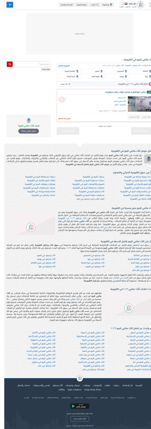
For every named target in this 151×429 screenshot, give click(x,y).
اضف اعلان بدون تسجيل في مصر (86, 199)
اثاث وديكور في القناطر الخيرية (136, 259)
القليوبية (124, 65)
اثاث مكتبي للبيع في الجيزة (89, 340)
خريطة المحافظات (48, 398)
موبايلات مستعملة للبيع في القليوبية (84, 188)
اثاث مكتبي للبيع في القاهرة (88, 347)
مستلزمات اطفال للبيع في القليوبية (134, 195)
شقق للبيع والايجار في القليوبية (135, 184)
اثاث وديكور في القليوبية (89, 366)
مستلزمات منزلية (70, 390)
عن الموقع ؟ (127, 398)
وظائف (57, 390)
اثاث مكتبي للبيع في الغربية (39, 344)
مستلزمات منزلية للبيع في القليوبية (85, 195)
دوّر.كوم (64, 426)
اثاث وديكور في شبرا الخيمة (88, 263)
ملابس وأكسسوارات (37, 385)
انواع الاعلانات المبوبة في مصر (136, 369)
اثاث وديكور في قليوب (90, 266)
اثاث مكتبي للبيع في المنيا (89, 351)
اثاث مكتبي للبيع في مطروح (39, 362)
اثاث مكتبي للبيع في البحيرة (137, 340)
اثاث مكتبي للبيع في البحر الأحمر (37, 336)
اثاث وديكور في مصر (42, 366)
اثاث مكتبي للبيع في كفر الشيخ (87, 362)
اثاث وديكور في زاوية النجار (138, 263)
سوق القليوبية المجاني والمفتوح (135, 366)
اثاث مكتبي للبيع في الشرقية (88, 344)
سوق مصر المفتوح (136, 245)
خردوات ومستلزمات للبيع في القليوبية (35, 188)
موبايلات (82, 385)
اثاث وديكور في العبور (42, 255)
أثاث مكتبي (115, 65)
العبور (112, 105)
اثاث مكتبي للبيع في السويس (136, 344)
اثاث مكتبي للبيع (115, 101)
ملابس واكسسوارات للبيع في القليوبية (132, 192)
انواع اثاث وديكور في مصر (89, 369)
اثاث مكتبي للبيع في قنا (139, 362)
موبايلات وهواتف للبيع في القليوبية (36, 184)
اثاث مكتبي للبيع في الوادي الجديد (36, 351)
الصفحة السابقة (138, 129)
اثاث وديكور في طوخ (140, 266)
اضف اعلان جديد (75, 419)
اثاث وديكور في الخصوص (89, 255)
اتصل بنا (22, 398)
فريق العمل (100, 398)
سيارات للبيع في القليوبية (89, 177)
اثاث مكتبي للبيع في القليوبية (38, 347)
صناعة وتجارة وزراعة (88, 390)
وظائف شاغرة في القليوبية (137, 199)
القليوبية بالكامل (59, 66)
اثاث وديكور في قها (42, 266)
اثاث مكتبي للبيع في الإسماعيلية (86, 336)
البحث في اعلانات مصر (114, 278)
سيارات (112, 385)
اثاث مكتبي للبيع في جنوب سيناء (37, 355)
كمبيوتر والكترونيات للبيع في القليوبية (84, 184)
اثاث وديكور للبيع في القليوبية (87, 192)
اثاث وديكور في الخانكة (139, 255)
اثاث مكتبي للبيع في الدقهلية (38, 340)
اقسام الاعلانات (143, 65)
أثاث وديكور (53, 385)
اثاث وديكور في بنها (91, 259)
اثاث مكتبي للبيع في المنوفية (136, 351)
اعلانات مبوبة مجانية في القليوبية (134, 177)
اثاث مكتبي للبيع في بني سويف (135, 355)
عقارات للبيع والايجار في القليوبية (37, 180)
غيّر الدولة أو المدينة (113, 398)
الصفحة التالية (61, 129)
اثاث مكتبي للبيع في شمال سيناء (37, 358)
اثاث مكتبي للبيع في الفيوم (137, 347)
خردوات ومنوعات (68, 385)
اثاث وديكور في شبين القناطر (39, 263)
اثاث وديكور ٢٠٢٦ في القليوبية (68, 218)
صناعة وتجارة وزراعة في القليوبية (37, 192)
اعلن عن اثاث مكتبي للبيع (71, 299)
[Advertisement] (75, 34)
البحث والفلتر (74, 398)
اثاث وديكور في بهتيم (42, 259)
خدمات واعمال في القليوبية (39, 195)
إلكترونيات (93, 385)
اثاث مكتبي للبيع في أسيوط (88, 333)
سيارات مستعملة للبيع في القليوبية (36, 177)
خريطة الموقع (77, 5)
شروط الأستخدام (87, 398)
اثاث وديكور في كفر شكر (138, 270)
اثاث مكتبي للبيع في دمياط (137, 358)
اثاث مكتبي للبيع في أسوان (137, 333)
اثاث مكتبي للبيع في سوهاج (88, 358)
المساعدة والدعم (62, 5)
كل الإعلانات (123, 385)
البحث (91, 4)
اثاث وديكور (132, 65)
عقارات (103, 385)
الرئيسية (134, 385)
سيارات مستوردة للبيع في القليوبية (85, 180)
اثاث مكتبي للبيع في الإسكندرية (135, 336)
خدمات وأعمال (19, 385)
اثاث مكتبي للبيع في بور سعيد (87, 355)
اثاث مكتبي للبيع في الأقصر (39, 333)
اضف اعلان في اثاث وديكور (100, 227)
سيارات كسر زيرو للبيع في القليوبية (134, 180)
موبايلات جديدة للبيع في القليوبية (134, 188)
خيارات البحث (41, 69)
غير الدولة (103, 4)
